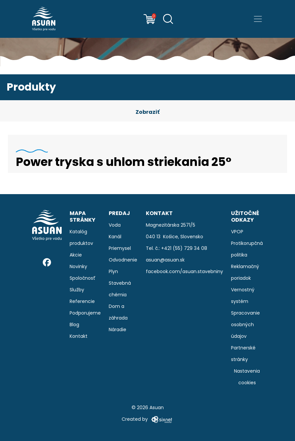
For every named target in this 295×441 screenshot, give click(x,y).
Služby (77, 289)
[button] (147, 112)
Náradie (117, 329)
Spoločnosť (82, 278)
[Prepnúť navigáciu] (258, 19)
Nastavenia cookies (247, 377)
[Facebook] (47, 262)
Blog (74, 324)
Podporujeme (85, 313)
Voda (115, 225)
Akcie (76, 255)
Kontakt (79, 336)
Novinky (78, 266)
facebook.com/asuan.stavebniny (184, 271)
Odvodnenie (123, 260)
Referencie (82, 301)
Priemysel (120, 248)
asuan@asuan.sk (165, 260)
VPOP (237, 231)
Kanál (115, 236)
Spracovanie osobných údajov (245, 324)
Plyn (113, 271)
